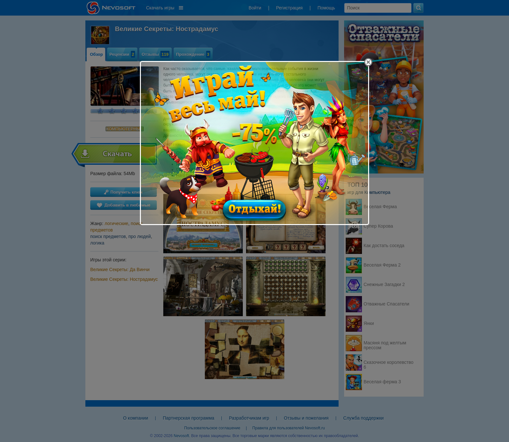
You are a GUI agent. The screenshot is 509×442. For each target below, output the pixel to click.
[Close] (368, 62)
